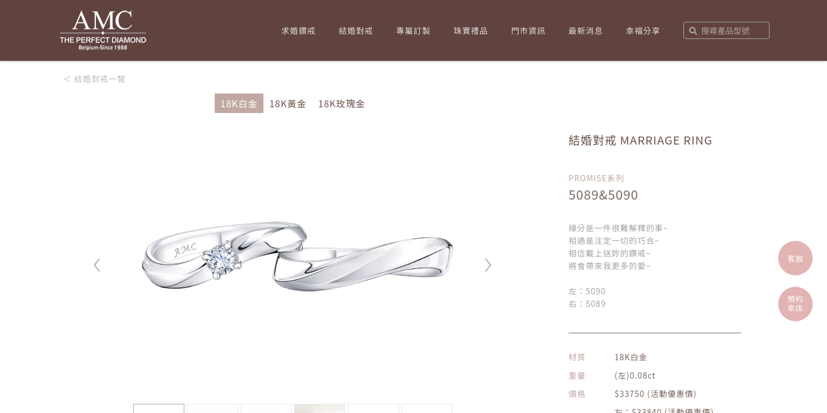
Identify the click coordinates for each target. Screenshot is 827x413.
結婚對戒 (356, 30)
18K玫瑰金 (341, 103)
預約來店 (795, 303)
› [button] (488, 260)
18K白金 (239, 103)
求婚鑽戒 (298, 30)
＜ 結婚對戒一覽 (94, 78)
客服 (795, 258)
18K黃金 (288, 103)
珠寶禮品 (471, 30)
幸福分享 (643, 30)
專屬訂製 (413, 30)
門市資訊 (528, 30)
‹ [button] (97, 260)
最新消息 (586, 30)
